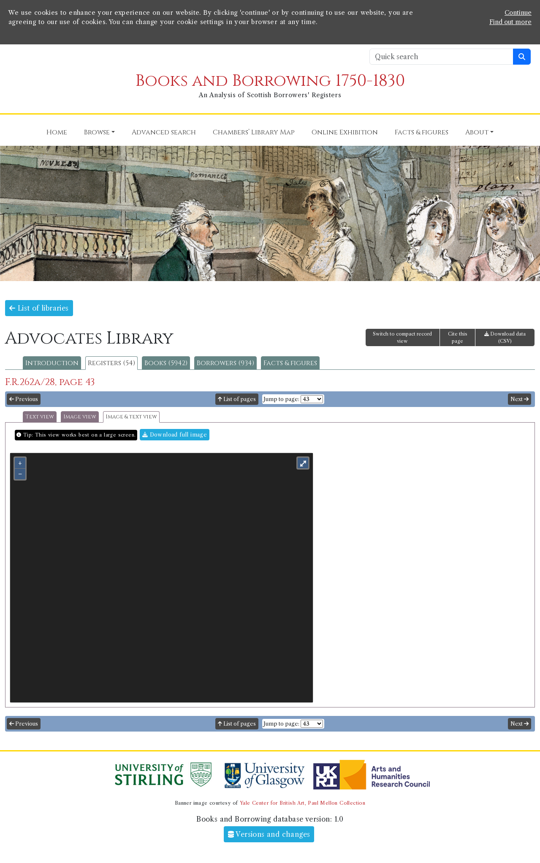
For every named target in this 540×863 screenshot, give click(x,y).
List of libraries (39, 308)
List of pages (237, 399)
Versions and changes (269, 834)
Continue (518, 12)
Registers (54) (111, 363)
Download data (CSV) (505, 337)
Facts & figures (290, 363)
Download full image (174, 435)
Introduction (52, 363)
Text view (39, 417)
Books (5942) (165, 363)
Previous (23, 399)
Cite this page (457, 337)
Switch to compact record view (402, 337)
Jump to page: (281, 399)
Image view (79, 417)
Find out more (510, 22)
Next (519, 399)
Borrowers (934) (225, 363)
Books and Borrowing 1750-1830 (270, 81)
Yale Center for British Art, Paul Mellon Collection (302, 803)
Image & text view (131, 417)
